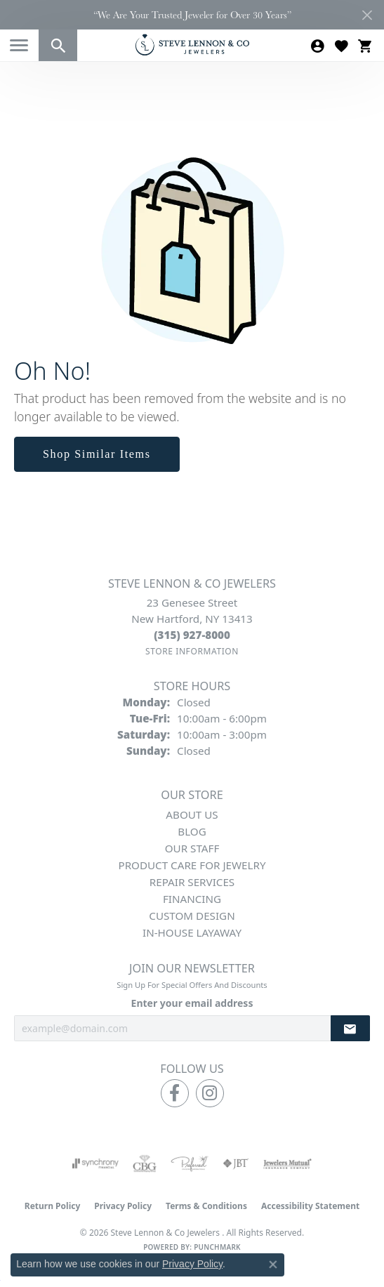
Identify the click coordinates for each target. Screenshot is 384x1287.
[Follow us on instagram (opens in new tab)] (210, 1093)
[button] (58, 45)
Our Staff (192, 848)
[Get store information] (192, 651)
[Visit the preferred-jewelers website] (189, 1163)
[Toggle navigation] (19, 45)
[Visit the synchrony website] (95, 1163)
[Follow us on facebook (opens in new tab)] (175, 1093)
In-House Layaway (192, 932)
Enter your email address (192, 1003)
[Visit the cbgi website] (145, 1163)
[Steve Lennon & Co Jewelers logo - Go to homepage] (192, 44)
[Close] (367, 15)
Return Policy (53, 1206)
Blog (192, 831)
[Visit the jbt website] (236, 1163)
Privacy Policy (123, 1206)
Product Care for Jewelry (191, 865)
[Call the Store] (192, 635)
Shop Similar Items (97, 454)
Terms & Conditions (206, 1206)
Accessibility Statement (310, 1206)
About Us (192, 814)
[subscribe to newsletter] (350, 1028)
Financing (192, 899)
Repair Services (192, 882)
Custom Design (191, 916)
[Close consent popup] (273, 1264)
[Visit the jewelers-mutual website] (287, 1163)
